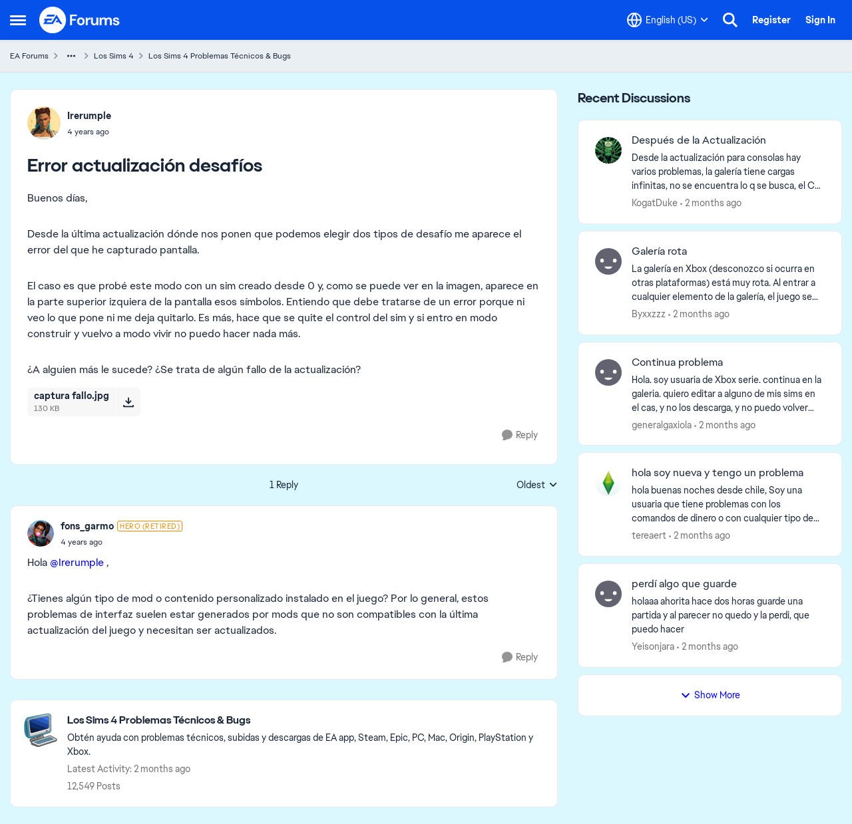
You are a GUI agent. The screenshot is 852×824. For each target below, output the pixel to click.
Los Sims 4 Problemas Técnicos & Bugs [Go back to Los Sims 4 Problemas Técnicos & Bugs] (219, 56)
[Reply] (519, 435)
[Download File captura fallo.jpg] (128, 402)
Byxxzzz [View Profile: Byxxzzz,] (649, 314)
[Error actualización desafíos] (121, 542)
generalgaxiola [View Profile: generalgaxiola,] (662, 424)
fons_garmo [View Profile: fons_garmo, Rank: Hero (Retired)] (87, 526)
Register (771, 20)
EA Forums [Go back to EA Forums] (29, 56)
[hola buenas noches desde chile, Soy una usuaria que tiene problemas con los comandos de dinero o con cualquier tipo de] (728, 504)
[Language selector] (667, 20)
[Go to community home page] (79, 20)
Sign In (820, 20)
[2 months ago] (711, 203)
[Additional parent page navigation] (71, 56)
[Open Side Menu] (18, 20)
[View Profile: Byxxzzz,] (608, 261)
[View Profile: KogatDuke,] (608, 150)
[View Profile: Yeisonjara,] (608, 594)
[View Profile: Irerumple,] (44, 123)
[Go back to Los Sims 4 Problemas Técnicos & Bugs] (305, 721)
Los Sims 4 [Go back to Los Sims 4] (114, 56)
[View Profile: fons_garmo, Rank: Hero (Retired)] (40, 533)
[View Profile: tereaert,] (608, 483)
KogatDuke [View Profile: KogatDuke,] (655, 203)
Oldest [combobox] (537, 485)
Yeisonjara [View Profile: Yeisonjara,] (653, 646)
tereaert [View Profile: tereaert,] (649, 535)
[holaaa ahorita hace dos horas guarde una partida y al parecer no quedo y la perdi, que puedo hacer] (728, 615)
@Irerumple (77, 562)
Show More (710, 695)
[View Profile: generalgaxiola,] (608, 372)
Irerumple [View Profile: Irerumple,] (89, 116)
